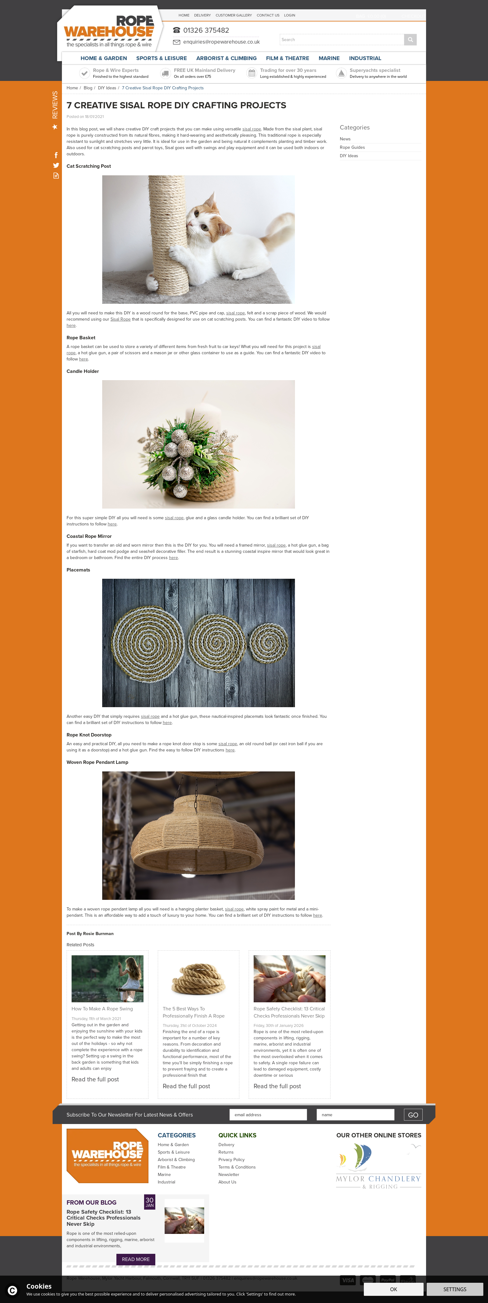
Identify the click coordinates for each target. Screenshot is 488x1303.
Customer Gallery (234, 15)
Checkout (413, 16)
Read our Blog (56, 175)
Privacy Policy (231, 1160)
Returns (226, 1152)
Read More (136, 1259)
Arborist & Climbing (176, 1160)
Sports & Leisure (174, 1152)
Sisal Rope (120, 319)
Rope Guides (352, 147)
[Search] (342, 39)
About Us (227, 1182)
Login (289, 15)
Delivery (226, 1145)
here (71, 325)
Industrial (166, 1182)
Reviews (55, 110)
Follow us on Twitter (56, 165)
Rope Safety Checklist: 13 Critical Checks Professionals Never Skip (104, 1218)
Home (184, 15)
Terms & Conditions (237, 1167)
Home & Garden (173, 1145)
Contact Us (268, 15)
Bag (360, 16)
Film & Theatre (172, 1167)
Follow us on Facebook (56, 155)
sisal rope (251, 129)
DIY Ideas (349, 156)
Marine (164, 1175)
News (345, 139)
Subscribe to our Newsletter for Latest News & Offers (130, 1115)
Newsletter (228, 1175)
